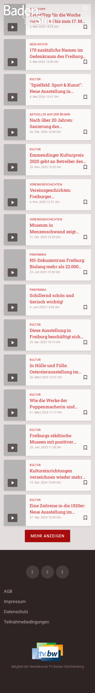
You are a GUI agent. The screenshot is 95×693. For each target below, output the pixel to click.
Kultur (35, 79)
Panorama (38, 254)
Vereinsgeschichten (46, 184)
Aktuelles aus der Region (50, 114)
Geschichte (39, 44)
